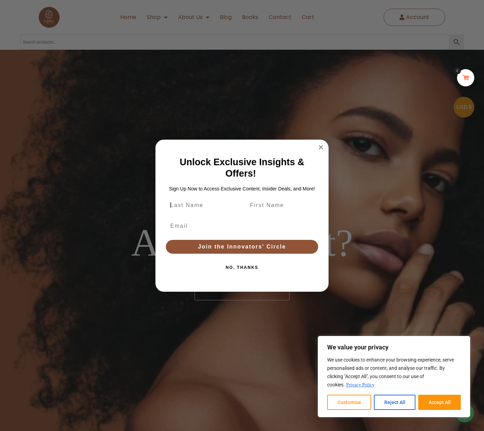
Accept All (440, 402)
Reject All (394, 402)
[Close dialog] (321, 147)
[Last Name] (202, 205)
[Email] (242, 226)
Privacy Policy (360, 384)
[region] (394, 376)
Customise (349, 402)
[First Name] (282, 205)
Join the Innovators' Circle (242, 247)
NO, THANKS (242, 267)
